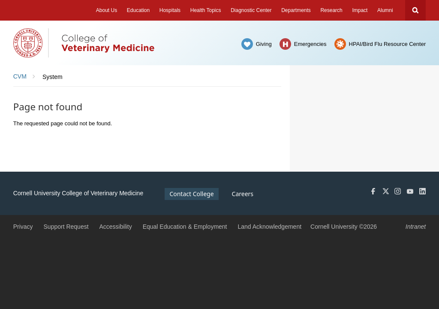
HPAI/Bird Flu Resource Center (387, 44)
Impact (359, 10)
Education (138, 10)
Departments (296, 10)
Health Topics (205, 10)
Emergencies (310, 44)
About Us (106, 10)
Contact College (191, 194)
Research (331, 10)
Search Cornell (415, 10)
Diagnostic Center (251, 10)
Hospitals (169, 10)
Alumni (385, 10)
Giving (264, 44)
